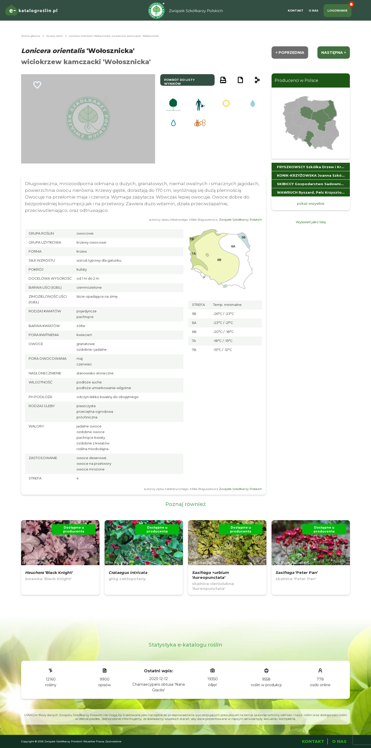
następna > (333, 52)
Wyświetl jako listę (311, 222)
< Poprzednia (289, 52)
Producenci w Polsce (296, 80)
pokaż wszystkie (310, 203)
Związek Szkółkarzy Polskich (240, 219)
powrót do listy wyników (179, 81)
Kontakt (295, 10)
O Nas (313, 10)
